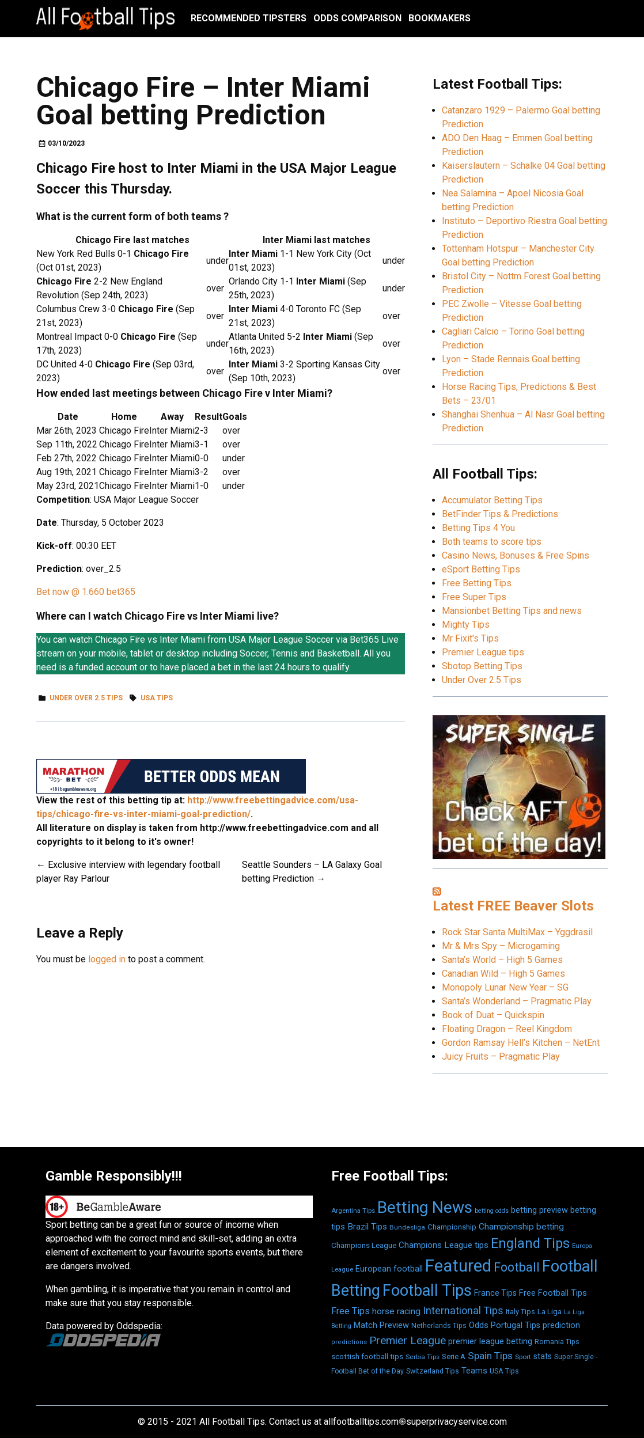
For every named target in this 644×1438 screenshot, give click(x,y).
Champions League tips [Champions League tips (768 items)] (443, 1245)
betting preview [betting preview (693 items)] (539, 1210)
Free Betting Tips (477, 583)
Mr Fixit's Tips (470, 638)
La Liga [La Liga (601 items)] (549, 1311)
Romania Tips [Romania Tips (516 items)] (557, 1341)
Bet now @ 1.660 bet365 (85, 591)
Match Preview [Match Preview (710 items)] (381, 1325)
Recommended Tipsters (248, 18)
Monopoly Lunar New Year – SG (505, 987)
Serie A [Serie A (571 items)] (453, 1356)
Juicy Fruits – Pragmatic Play (501, 1056)
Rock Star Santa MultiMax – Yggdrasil (517, 932)
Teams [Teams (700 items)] (474, 1371)
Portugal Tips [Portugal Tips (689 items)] (515, 1325)
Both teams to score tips (491, 541)
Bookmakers (439, 18)
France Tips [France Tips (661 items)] (495, 1292)
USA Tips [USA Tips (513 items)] (504, 1371)
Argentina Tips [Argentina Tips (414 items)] (353, 1211)
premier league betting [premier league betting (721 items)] (490, 1341)
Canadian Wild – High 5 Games (503, 973)
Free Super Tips (474, 596)
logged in (107, 959)
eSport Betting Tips (481, 569)
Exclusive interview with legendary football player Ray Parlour (128, 871)
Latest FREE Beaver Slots (513, 906)
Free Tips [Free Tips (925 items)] (350, 1311)
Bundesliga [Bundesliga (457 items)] (407, 1227)
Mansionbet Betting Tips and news (512, 610)
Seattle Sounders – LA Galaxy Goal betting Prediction (312, 871)
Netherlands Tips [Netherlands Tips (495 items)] (439, 1326)
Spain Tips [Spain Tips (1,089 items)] (490, 1355)
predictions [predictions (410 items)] (349, 1342)
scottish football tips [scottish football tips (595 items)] (367, 1356)
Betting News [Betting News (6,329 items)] (424, 1207)
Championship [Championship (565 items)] (451, 1227)
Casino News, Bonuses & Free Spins (515, 555)
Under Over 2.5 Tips (86, 698)
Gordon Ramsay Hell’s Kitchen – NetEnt (521, 1042)
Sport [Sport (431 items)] (523, 1357)
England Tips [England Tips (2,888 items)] (530, 1243)
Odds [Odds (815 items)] (478, 1325)
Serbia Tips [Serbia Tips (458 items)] (423, 1357)
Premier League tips (483, 652)
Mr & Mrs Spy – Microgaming (501, 945)
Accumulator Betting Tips (492, 500)
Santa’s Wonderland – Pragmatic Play (517, 1001)
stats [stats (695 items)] (542, 1356)
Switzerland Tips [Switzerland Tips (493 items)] (432, 1371)
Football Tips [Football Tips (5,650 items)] (427, 1290)
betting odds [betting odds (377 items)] (492, 1211)
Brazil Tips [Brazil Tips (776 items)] (367, 1226)
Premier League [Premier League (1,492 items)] (407, 1340)
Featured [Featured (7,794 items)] (458, 1266)
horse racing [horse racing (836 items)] (396, 1311)
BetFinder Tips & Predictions (500, 514)
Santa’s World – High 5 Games (502, 959)
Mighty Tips (466, 624)
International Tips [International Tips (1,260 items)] (463, 1310)
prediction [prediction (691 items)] (561, 1325)
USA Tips (157, 698)
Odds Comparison (357, 18)
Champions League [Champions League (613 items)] (363, 1245)
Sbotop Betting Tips (482, 666)
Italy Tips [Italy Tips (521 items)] (520, 1311)
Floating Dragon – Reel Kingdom (507, 1028)
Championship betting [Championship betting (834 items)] (521, 1226)
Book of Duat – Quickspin (493, 1015)
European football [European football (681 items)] (389, 1268)
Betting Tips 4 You (478, 527)
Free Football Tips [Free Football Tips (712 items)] (553, 1293)
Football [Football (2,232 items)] (517, 1267)
